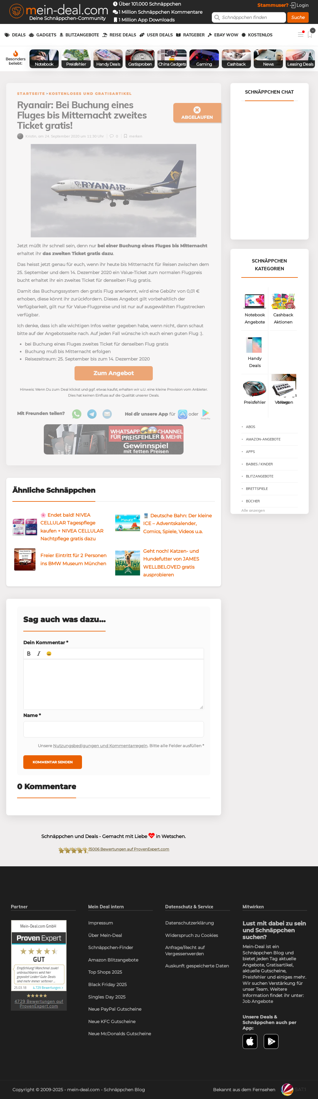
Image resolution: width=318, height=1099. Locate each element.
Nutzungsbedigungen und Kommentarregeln (100, 745)
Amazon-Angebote (263, 439)
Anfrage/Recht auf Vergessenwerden (185, 951)
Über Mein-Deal (105, 935)
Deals (19, 34)
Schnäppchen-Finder (110, 947)
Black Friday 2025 (107, 984)
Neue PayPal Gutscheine (114, 1009)
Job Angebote (258, 1001)
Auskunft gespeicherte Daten (197, 966)
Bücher (253, 501)
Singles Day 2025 (106, 997)
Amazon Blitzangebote (113, 960)
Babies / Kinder (259, 464)
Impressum (100, 923)
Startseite (31, 93)
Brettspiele (257, 489)
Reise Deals (123, 34)
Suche (298, 17)
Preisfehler (254, 977)
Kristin (26, 136)
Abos (250, 427)
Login (299, 5)
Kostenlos (260, 34)
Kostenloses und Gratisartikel (90, 93)
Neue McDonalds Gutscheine (119, 1033)
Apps (250, 451)
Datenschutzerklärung (189, 923)
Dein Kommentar (45, 642)
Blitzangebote (82, 34)
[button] (29, 653)
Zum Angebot (113, 373)
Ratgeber (194, 34)
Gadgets (46, 34)
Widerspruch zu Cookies (191, 935)
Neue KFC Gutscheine (111, 1021)
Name (32, 715)
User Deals (160, 34)
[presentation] (29, 653)
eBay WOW (226, 34)
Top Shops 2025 (105, 972)
